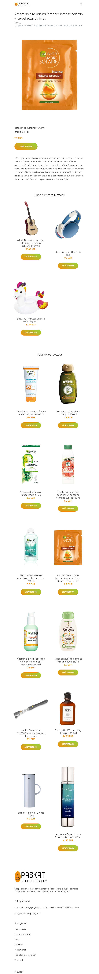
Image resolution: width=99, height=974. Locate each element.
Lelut (16, 939)
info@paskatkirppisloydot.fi (27, 913)
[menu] (81, 4)
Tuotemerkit (32, 127)
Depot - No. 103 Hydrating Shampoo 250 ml (68, 732)
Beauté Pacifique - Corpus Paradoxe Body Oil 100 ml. (68, 836)
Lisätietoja (26, 146)
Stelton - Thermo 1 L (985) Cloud (31, 814)
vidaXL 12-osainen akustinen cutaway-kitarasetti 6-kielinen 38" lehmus (31, 243)
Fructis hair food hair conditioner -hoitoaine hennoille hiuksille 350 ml (68, 495)
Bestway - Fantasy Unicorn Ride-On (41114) (31, 320)
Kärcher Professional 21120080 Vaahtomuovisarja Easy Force (31, 733)
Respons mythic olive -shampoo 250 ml (68, 413)
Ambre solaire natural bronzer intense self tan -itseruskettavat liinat (68, 578)
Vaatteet (18, 960)
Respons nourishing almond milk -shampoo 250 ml (68, 660)
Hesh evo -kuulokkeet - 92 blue (68, 253)
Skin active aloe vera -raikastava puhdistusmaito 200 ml (31, 578)
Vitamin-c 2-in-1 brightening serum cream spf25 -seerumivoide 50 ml (31, 661)
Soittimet (18, 944)
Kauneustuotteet (22, 934)
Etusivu (17, 22)
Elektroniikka (20, 929)
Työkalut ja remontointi (25, 955)
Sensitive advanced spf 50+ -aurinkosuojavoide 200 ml (31, 413)
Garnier (42, 127)
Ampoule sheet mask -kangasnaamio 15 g (31, 493)
